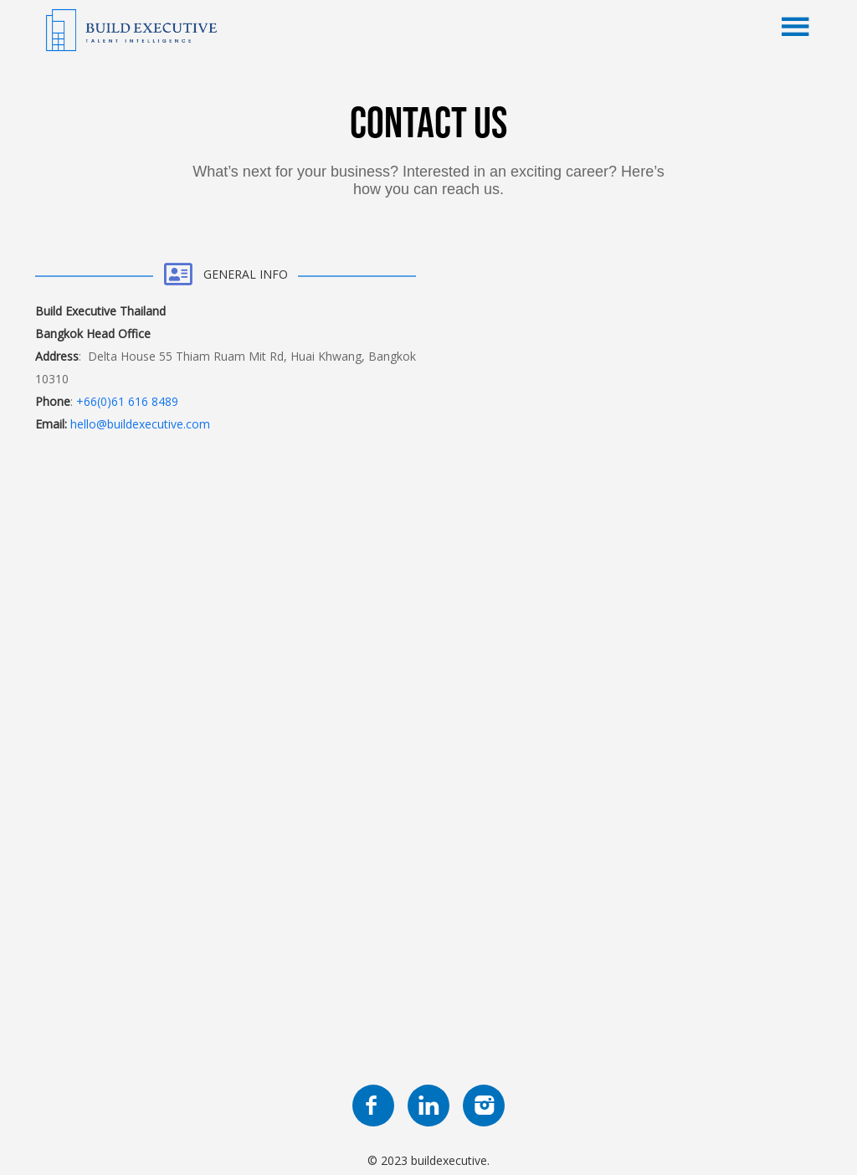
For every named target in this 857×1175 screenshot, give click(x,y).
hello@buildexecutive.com (140, 424)
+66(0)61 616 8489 (127, 401)
